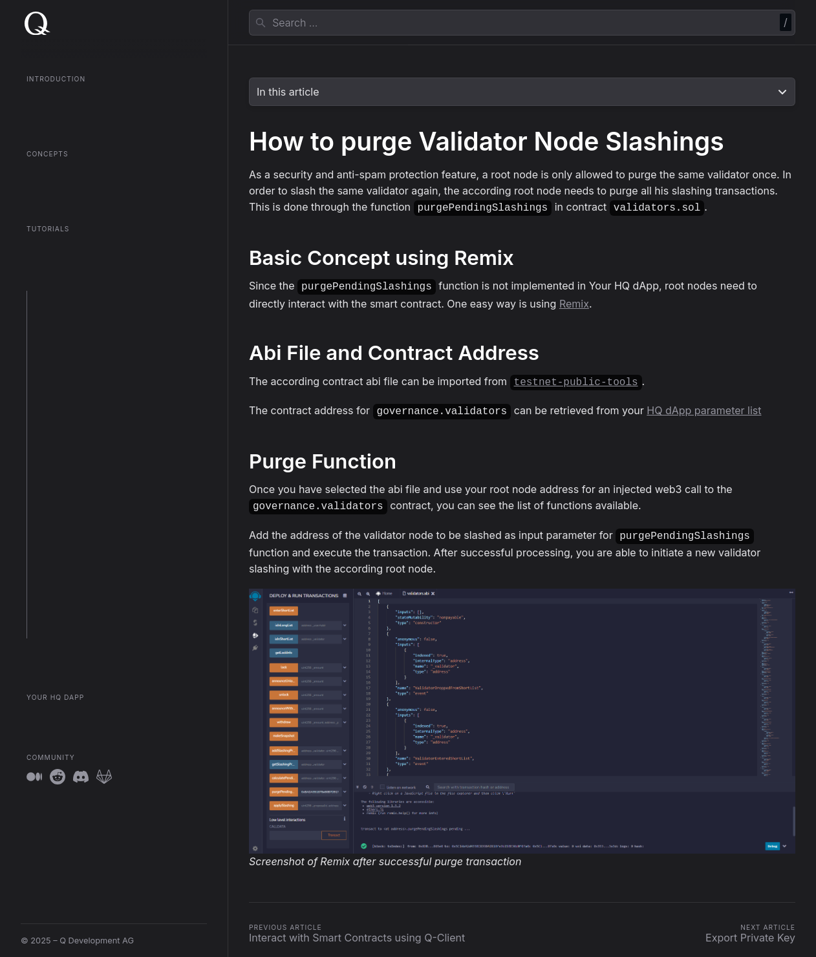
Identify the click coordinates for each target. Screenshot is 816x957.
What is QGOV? (57, 98)
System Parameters (71, 575)
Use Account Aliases (73, 441)
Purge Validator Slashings (83, 522)
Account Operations (72, 629)
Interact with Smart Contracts (90, 476)
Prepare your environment (83, 299)
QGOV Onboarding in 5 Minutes (89, 116)
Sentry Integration (68, 611)
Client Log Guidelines (74, 593)
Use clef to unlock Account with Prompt (110, 458)
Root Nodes (50, 173)
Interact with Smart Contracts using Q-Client (108, 499)
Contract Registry (62, 191)
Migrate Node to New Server (88, 423)
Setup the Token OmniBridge (89, 370)
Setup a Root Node (69, 352)
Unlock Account (64, 558)
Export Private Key (69, 540)
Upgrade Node (62, 405)
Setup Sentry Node (70, 388)
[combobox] (522, 23)
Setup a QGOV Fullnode (79, 317)
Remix (574, 301)
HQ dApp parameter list (704, 406)
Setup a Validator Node (78, 335)
